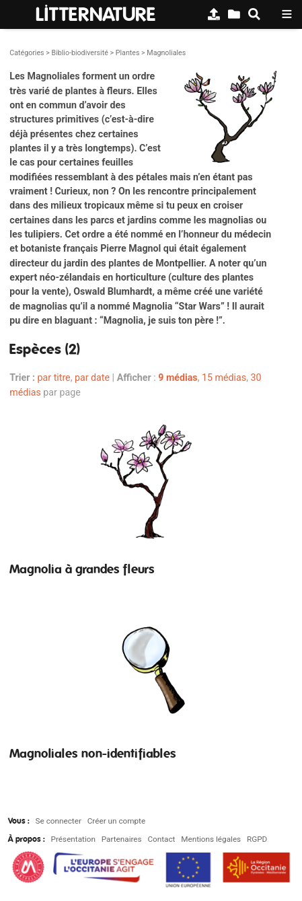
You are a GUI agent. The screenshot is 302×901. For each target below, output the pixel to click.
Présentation (73, 839)
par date (92, 377)
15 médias (224, 377)
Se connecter (58, 821)
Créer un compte (116, 821)
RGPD (257, 839)
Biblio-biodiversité (79, 52)
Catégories (26, 52)
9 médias (177, 377)
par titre (54, 377)
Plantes (128, 52)
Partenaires (122, 839)
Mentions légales (211, 839)
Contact (161, 839)
